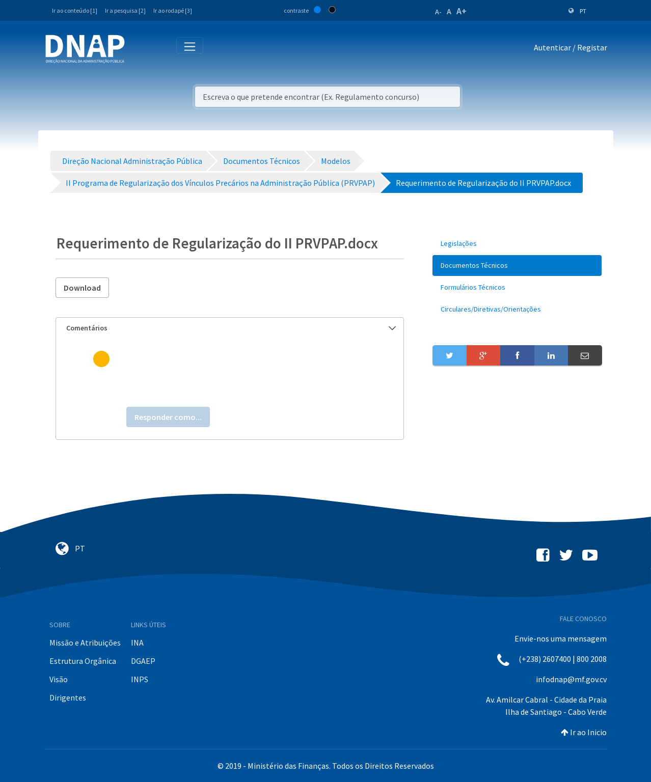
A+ (461, 11)
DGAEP (143, 661)
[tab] (230, 328)
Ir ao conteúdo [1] (74, 10)
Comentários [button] (231, 327)
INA (137, 642)
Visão (58, 679)
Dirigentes (67, 697)
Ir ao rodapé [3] (172, 10)
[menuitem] (517, 243)
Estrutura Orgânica (82, 661)
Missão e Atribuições (85, 642)
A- (438, 11)
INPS (139, 679)
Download (82, 288)
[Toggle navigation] (139, 49)
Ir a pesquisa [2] (125, 10)
